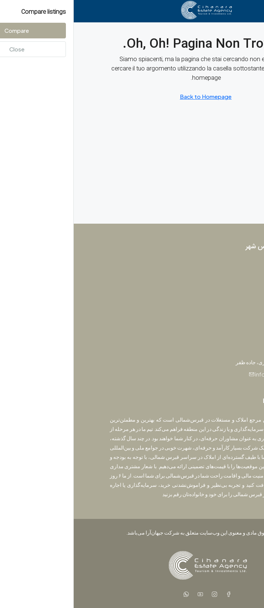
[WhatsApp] (111, 594)
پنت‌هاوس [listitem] (215, 317)
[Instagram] (139, 594)
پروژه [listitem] (219, 267)
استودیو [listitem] (217, 292)
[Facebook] (153, 594)
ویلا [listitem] (222, 304)
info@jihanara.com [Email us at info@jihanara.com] (204, 374)
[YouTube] (125, 594)
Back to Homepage (132, 96)
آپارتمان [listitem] (217, 280)
